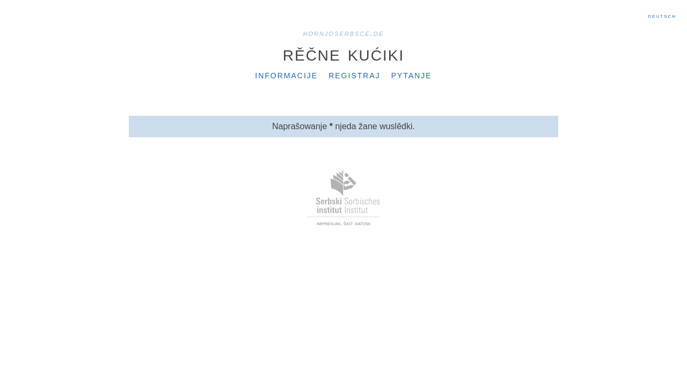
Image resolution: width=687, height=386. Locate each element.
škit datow (357, 223)
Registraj (354, 74)
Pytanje (411, 74)
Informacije (286, 74)
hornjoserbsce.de (343, 33)
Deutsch (662, 15)
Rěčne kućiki (343, 53)
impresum (328, 223)
